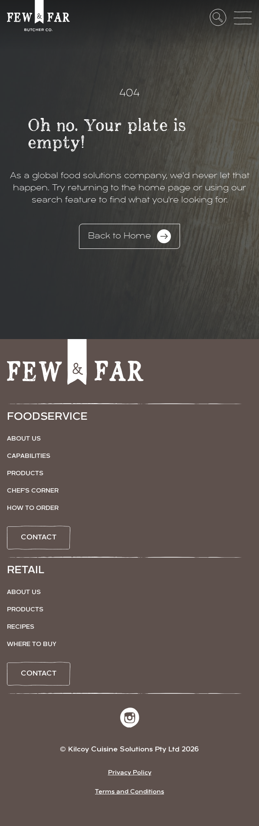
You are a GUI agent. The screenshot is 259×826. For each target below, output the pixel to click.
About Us (24, 439)
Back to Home (129, 236)
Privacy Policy (129, 773)
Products (25, 473)
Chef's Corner (33, 491)
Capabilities (28, 456)
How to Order (33, 508)
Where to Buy (31, 644)
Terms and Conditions (129, 792)
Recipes (20, 627)
